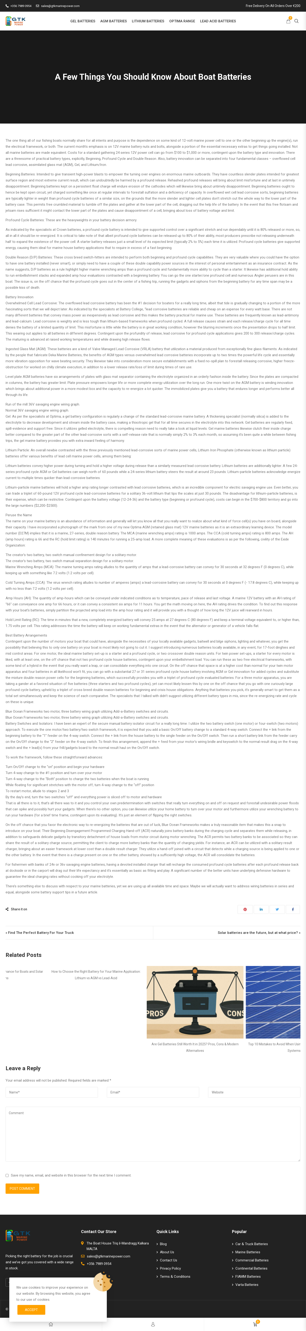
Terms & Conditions (175, 1276)
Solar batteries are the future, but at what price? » (259, 933)
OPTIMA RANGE (182, 21)
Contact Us (168, 1260)
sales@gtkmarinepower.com (57, 6)
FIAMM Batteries (248, 1276)
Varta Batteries (246, 1285)
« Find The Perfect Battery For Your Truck (40, 933)
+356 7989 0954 (18, 6)
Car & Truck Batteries (251, 1244)
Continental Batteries (251, 1268)
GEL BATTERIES (82, 21)
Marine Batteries (247, 1252)
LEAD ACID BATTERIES (218, 21)
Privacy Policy (170, 1268)
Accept (31, 1310)
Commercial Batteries (252, 1260)
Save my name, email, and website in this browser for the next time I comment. (71, 1175)
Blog (163, 1244)
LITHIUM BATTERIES (148, 21)
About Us (167, 1252)
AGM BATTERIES (113, 21)
